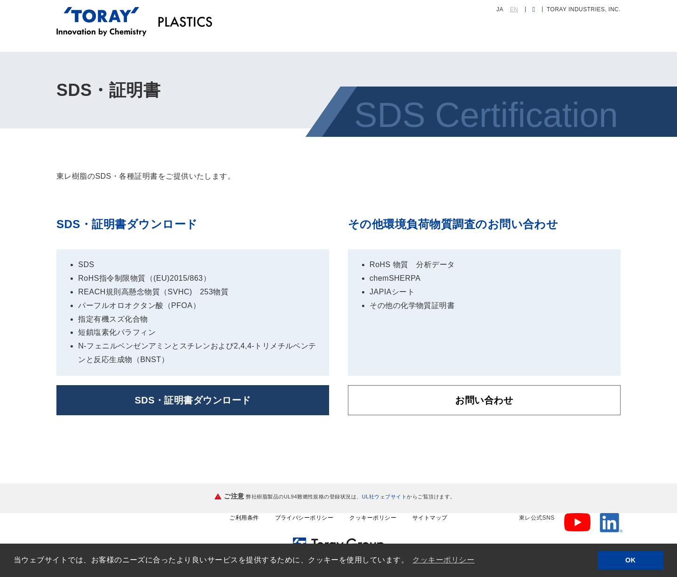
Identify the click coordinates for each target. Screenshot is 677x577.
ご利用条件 (244, 517)
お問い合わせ (484, 400)
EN (514, 9)
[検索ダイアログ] (533, 9)
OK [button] (630, 560)
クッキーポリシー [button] (443, 560)
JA (500, 9)
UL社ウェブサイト (384, 496)
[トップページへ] (101, 13)
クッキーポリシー (372, 517)
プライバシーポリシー (304, 517)
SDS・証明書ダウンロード (192, 400)
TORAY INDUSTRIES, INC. (584, 9)
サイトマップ (430, 517)
